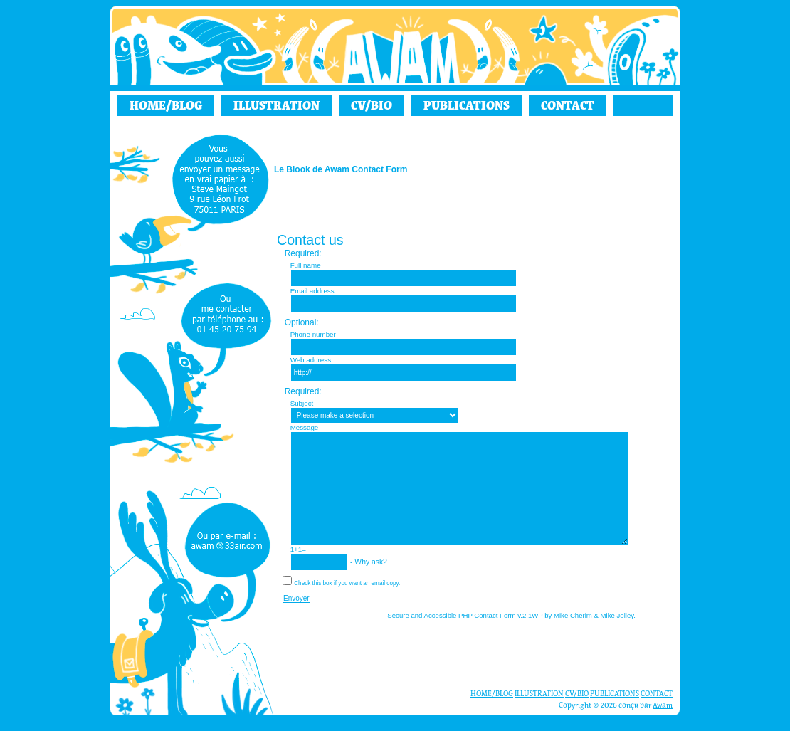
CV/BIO (371, 105)
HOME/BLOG (166, 105)
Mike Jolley (617, 615)
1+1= (298, 549)
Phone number (313, 334)
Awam (663, 705)
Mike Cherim (573, 615)
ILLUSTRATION (276, 105)
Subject (302, 403)
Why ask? (417, 562)
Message (304, 427)
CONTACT (567, 105)
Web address (310, 360)
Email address (312, 291)
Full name (305, 265)
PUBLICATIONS (466, 105)
